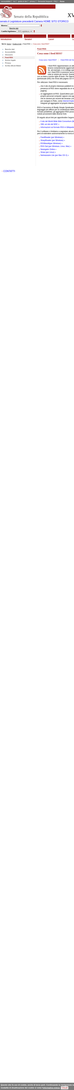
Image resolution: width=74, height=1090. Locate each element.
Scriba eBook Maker (13, 66)
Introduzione (6, 39)
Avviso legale (10, 60)
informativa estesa (51, 1088)
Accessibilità (10, 52)
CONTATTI (9, 171)
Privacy (8, 63)
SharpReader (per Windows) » (53, 140)
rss (14, 1)
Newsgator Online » (48, 149)
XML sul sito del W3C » (50, 124)
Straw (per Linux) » (48, 152)
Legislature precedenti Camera (26, 21)
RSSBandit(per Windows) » (52, 143)
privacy (32, 1)
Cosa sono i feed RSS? (48, 60)
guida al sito (22, 1)
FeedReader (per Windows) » (52, 137)
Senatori (28, 39)
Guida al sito (17, 44)
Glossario (9, 55)
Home (62, 1)
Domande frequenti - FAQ (47, 1)
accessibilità (5, 1)
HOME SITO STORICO (56, 21)
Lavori (51, 39)
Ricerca (4, 25)
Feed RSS (9, 57)
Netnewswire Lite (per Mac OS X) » (55, 155)
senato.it (4, 21)
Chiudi (65, 1088)
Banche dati (13, 28)
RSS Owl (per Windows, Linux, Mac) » (56, 146)
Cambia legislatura (8, 31)
